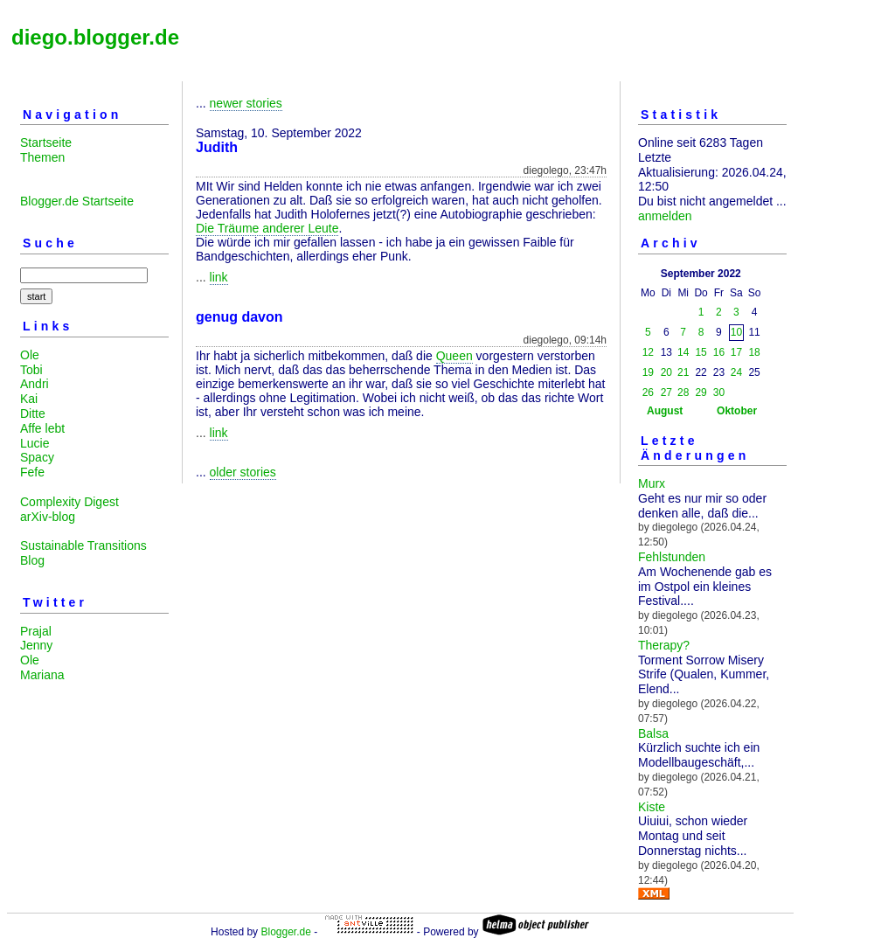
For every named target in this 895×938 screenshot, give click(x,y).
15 (700, 352)
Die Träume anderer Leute (267, 228)
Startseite (46, 142)
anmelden (665, 216)
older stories (243, 472)
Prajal (36, 631)
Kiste (651, 807)
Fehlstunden (671, 557)
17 (736, 352)
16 (719, 352)
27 (666, 392)
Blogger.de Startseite (77, 201)
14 (683, 352)
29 (700, 392)
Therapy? (664, 645)
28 (683, 392)
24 (736, 372)
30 (719, 392)
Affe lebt (42, 428)
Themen (42, 157)
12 (648, 352)
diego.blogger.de (95, 37)
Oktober (737, 411)
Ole (29, 355)
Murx (651, 483)
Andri (34, 384)
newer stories (246, 103)
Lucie (34, 443)
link (219, 277)
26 (648, 392)
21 (683, 372)
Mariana (42, 675)
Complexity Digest (69, 502)
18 (754, 352)
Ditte (32, 413)
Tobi (31, 370)
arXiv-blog (47, 517)
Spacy (37, 457)
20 (666, 372)
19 (648, 372)
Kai (29, 399)
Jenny (36, 645)
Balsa (653, 733)
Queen (454, 356)
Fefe (32, 472)
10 (736, 332)
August (665, 411)
